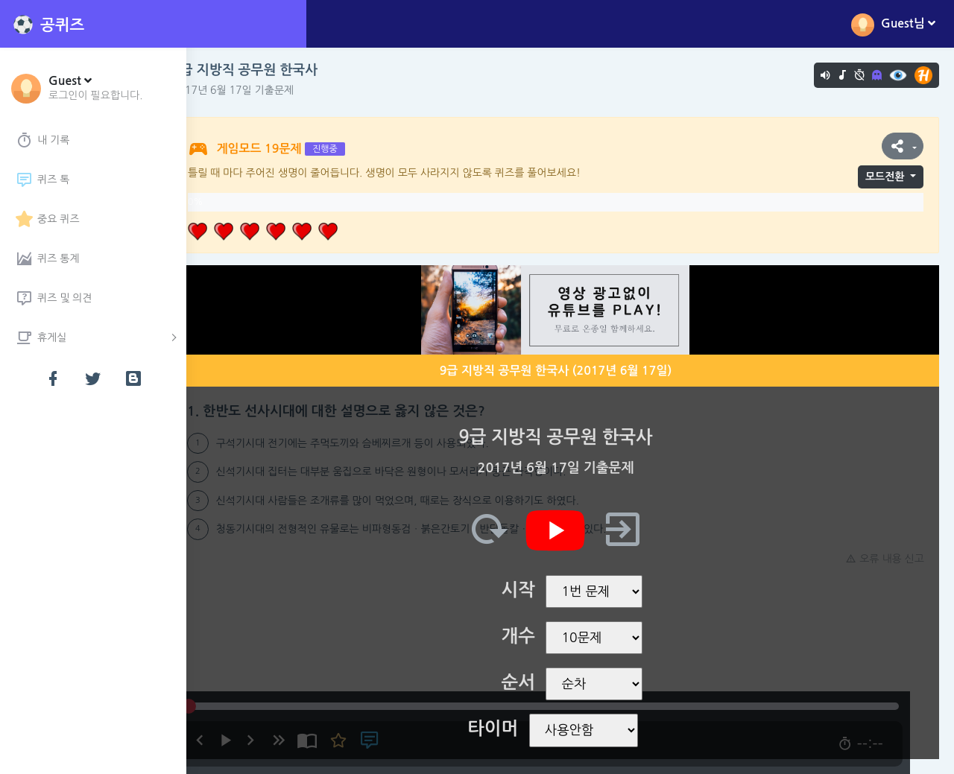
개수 (532, 636)
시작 (532, 590)
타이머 (507, 728)
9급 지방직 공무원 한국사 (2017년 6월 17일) (570, 370)
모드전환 (885, 176)
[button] (95, 87)
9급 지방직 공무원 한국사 (274, 70)
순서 (532, 682)
